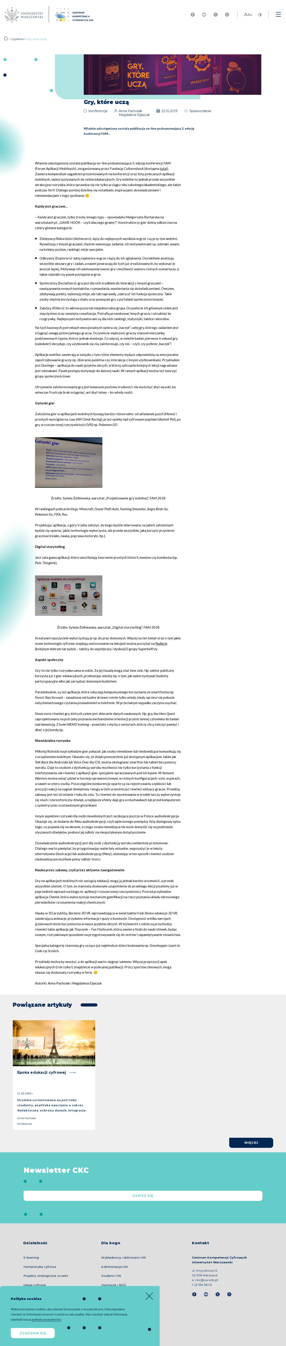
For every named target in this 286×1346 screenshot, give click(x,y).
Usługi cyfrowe (34, 1285)
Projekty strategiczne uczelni (45, 1275)
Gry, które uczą (36, 39)
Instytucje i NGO (113, 1285)
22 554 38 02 (203, 1284)
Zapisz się (142, 1196)
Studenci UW (111, 1275)
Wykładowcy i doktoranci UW (123, 1257)
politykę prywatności (46, 1319)
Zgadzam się (33, 1333)
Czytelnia (17, 39)
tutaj (163, 168)
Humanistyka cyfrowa (39, 1266)
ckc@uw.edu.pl (206, 1280)
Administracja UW (114, 1266)
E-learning (31, 1257)
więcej (251, 1143)
